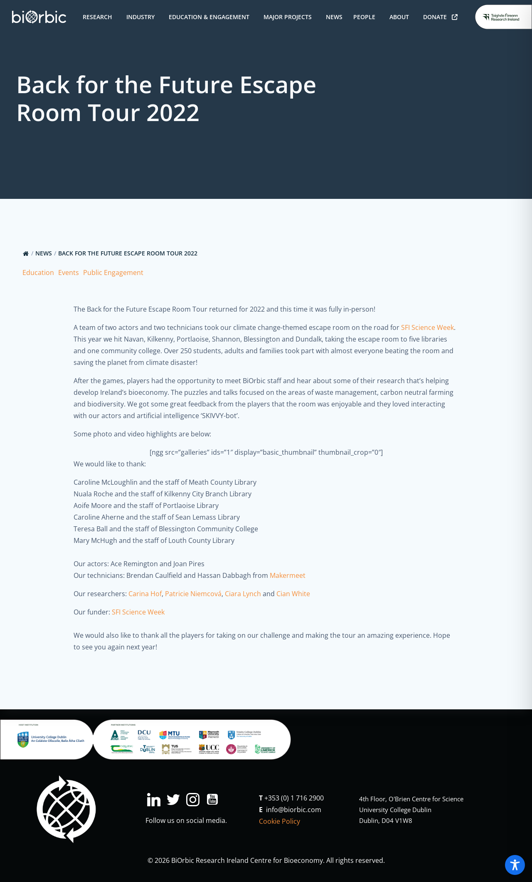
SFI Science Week (427, 327)
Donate (440, 17)
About (400, 17)
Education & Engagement (211, 17)
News (334, 17)
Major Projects (289, 17)
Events (68, 272)
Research (99, 17)
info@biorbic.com (293, 809)
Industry (142, 17)
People (366, 17)
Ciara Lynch (243, 593)
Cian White (293, 593)
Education (38, 272)
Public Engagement (113, 272)
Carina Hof (145, 593)
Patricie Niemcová (193, 593)
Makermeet (287, 575)
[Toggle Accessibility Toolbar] (515, 865)
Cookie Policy (279, 821)
